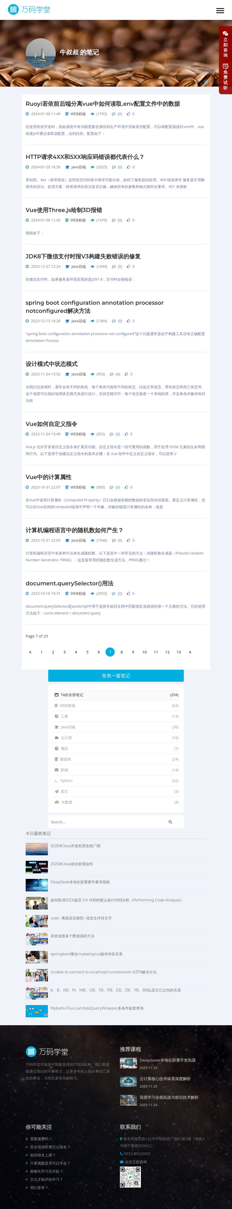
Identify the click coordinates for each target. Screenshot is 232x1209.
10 (144, 649)
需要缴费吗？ (39, 1135)
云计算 (117, 734)
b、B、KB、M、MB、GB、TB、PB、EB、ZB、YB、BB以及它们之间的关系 (116, 987)
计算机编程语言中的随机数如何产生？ (75, 527)
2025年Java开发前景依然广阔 (75, 843)
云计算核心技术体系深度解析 (165, 1075)
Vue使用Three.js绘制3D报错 (64, 209)
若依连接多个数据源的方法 (73, 933)
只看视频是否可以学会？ (48, 1160)
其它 (117, 788)
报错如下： (35, 232)
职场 (117, 767)
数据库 (117, 756)
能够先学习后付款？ (44, 1168)
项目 (117, 745)
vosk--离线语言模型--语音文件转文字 (81, 915)
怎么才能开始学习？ (44, 1176)
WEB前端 (78, 113)
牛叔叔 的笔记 (79, 52)
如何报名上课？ (41, 1152)
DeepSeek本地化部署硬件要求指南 (80, 879)
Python (117, 777)
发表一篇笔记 (116, 673)
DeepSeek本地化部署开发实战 (168, 1057)
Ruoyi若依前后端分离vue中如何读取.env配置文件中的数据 (103, 103)
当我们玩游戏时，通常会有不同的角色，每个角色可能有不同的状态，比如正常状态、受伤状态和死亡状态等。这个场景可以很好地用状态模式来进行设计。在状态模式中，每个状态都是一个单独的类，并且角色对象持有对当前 (115, 391)
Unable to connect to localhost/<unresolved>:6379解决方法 (104, 969)
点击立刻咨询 (136, 1158)
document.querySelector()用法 (70, 580)
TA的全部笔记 (117, 692)
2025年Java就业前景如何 (72, 861)
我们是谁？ (37, 1184)
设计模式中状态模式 (52, 362)
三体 (117, 713)
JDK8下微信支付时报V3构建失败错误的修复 (83, 255)
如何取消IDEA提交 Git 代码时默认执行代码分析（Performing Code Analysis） (117, 897)
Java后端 (78, 166)
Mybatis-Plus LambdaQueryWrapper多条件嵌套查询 (97, 1005)
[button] (220, 10)
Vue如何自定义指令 (52, 421)
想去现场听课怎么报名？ (48, 1143)
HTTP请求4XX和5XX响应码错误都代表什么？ (85, 156)
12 (167, 649)
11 (156, 649)
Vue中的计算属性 (49, 474)
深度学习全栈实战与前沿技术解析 (169, 1094)
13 (178, 649)
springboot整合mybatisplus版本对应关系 (87, 951)
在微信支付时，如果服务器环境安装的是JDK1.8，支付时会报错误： (81, 278)
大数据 (117, 799)
